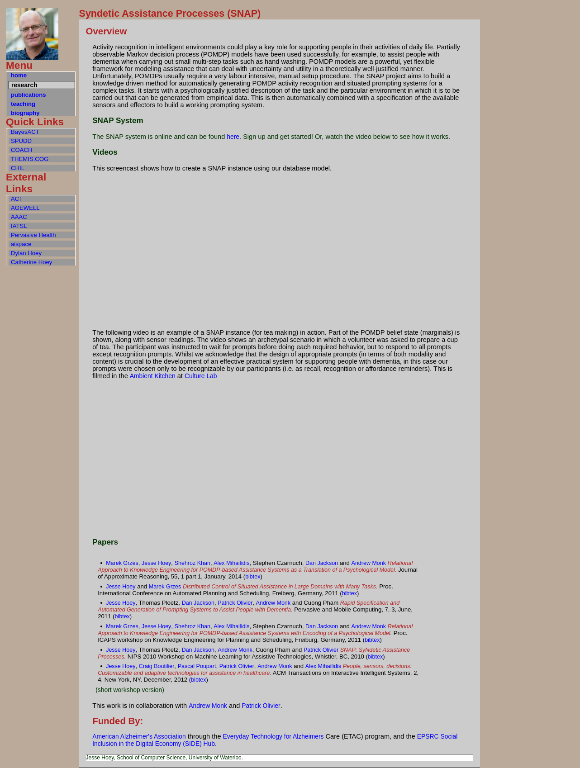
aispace (21, 244)
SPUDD (21, 140)
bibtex (252, 577)
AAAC (19, 216)
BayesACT (25, 131)
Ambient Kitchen (153, 375)
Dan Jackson (321, 563)
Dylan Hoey (26, 253)
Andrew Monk (369, 563)
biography (25, 112)
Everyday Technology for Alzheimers (273, 736)
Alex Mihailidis (231, 563)
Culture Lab (201, 375)
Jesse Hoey (156, 563)
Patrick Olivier (235, 603)
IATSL (19, 226)
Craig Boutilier (157, 666)
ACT (17, 198)
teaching (23, 103)
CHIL (17, 168)
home (19, 75)
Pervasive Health (33, 235)
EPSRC (428, 736)
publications (28, 94)
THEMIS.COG (29, 159)
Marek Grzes (122, 563)
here (233, 136)
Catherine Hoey (31, 262)
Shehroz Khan (192, 563)
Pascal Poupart (197, 666)
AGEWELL (25, 207)
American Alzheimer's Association (139, 736)
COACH (22, 150)
